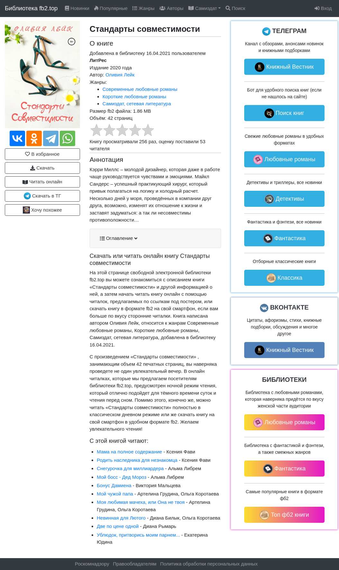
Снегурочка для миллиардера (130, 468)
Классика (284, 278)
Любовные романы (284, 159)
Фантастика (284, 238)
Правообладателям (134, 563)
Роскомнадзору (92, 563)
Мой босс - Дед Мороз (121, 477)
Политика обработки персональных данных (209, 563)
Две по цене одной (117, 526)
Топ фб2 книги (284, 515)
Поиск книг (284, 113)
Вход (323, 8)
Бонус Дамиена (114, 485)
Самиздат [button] (202, 8)
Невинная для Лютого (121, 518)
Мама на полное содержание (129, 451)
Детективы (284, 199)
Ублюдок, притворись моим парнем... (138, 535)
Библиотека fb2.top (31, 8)
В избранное (42, 154)
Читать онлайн (42, 182)
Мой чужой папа (115, 493)
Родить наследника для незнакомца (137, 460)
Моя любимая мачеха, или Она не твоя (140, 502)
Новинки (77, 8)
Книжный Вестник (284, 67)
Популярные (111, 8)
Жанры (143, 8)
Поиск (235, 8)
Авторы (171, 8)
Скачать (42, 168)
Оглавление (118, 238)
